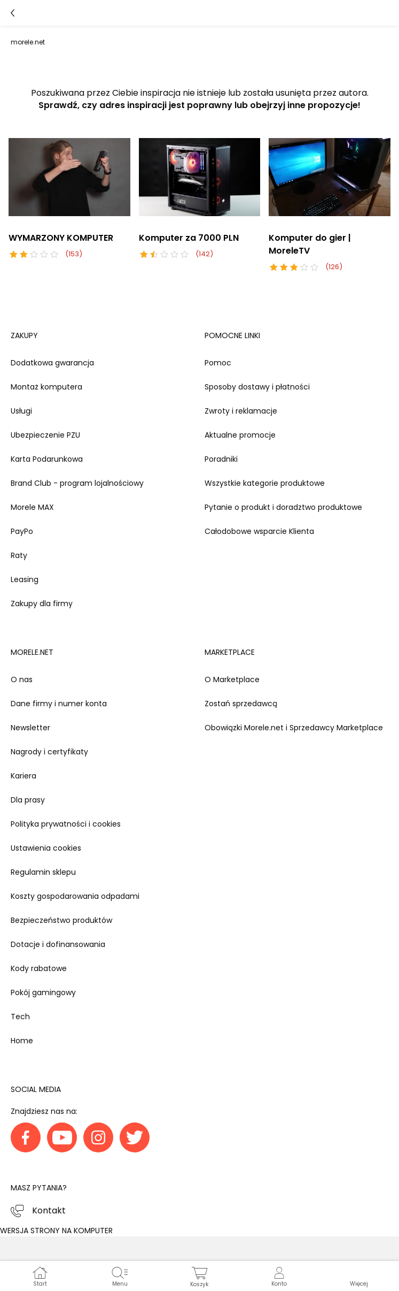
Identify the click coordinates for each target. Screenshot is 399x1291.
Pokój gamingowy (43, 992)
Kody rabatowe (39, 968)
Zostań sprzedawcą (241, 703)
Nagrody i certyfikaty (49, 751)
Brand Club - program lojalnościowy (77, 483)
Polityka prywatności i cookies (66, 824)
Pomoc (218, 362)
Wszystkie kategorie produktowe (265, 483)
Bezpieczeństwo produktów (61, 920)
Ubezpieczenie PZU (45, 435)
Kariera (23, 775)
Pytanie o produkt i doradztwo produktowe (283, 507)
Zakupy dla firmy (42, 603)
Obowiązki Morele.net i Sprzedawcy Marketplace (294, 727)
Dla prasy (28, 800)
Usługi (21, 411)
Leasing (24, 579)
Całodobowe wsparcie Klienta (259, 531)
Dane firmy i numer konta (59, 703)
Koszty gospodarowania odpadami (75, 896)
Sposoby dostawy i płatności (257, 386)
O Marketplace (232, 679)
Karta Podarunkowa (47, 459)
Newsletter (30, 727)
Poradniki (221, 459)
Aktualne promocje (240, 435)
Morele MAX (32, 507)
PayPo (22, 531)
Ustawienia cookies (46, 848)
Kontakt (49, 1210)
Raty (19, 555)
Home (22, 1040)
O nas (22, 679)
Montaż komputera (46, 386)
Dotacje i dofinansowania (58, 944)
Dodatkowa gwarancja (52, 362)
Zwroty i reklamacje (241, 411)
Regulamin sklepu (43, 872)
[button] (359, 1276)
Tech (20, 1016)
